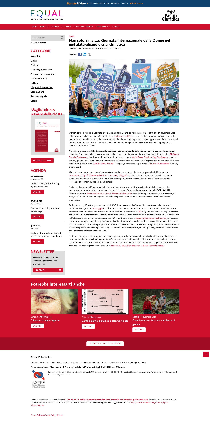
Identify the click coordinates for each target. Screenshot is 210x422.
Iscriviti (40, 270)
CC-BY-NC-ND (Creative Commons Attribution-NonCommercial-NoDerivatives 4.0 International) (106, 399)
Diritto (34, 65)
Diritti (34, 60)
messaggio (98, 208)
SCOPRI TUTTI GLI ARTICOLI (105, 343)
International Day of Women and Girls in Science (92, 175)
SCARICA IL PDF (42, 160)
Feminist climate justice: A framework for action (109, 193)
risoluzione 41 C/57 (123, 136)
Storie (34, 100)
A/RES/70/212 (123, 175)
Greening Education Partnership (151, 218)
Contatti (116, 27)
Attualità (66, 27)
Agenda (55, 27)
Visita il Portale (136, 3)
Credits (60, 415)
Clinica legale (103, 27)
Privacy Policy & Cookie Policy (43, 415)
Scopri (37, 192)
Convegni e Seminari (83, 27)
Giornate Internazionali (43, 74)
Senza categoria (39, 96)
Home (35, 27)
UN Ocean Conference (158, 163)
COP (140, 211)
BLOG (71, 36)
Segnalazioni (37, 91)
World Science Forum (103, 163)
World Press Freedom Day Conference (150, 157)
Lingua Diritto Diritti (42, 87)
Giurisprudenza (39, 78)
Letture (35, 83)
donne (137, 245)
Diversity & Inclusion (41, 69)
